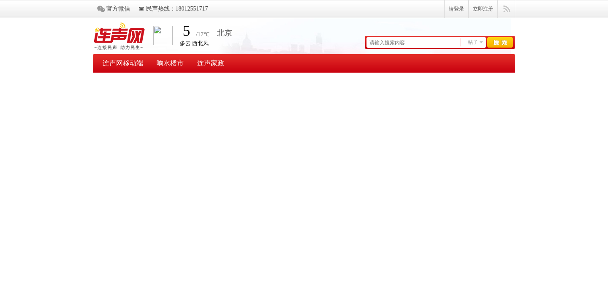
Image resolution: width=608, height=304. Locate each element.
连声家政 (210, 63)
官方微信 (118, 8)
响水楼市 (170, 63)
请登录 (456, 9)
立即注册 (483, 9)
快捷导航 (506, 9)
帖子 (473, 42)
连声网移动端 (123, 63)
